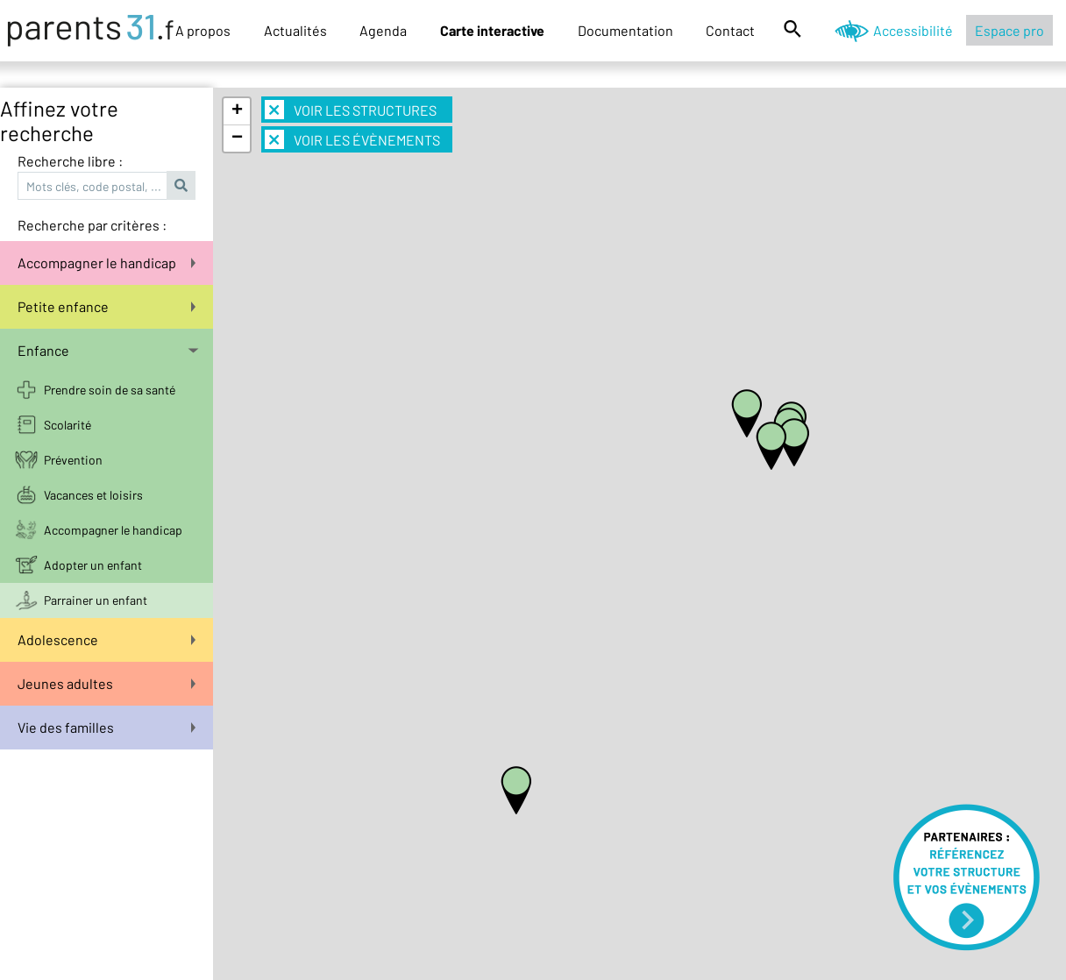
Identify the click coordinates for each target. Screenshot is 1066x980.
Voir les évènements (352, 139)
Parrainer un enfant (95, 600)
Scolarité (67, 424)
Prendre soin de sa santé (109, 389)
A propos (203, 30)
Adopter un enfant (93, 564)
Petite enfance (106, 306)
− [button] (237, 138)
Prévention (73, 459)
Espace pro (1009, 30)
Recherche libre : (70, 161)
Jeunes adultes (106, 683)
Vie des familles (106, 727)
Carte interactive (492, 30)
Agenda (383, 30)
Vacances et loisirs (93, 494)
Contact (730, 30)
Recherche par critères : (92, 225)
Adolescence (106, 639)
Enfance (108, 350)
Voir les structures (351, 109)
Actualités (295, 30)
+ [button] (237, 111)
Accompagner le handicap (106, 262)
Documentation (625, 30)
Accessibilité (913, 30)
